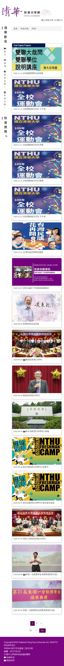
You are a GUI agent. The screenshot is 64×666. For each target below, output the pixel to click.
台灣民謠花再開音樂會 (33, 252)
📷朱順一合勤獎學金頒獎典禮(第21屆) (40, 574)
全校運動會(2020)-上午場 (34, 109)
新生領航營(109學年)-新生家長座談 (39, 503)
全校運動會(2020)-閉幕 (33, 145)
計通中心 (59, 20)
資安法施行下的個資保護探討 (36, 288)
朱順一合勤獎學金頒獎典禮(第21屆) (39, 610)
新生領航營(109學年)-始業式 (36, 467)
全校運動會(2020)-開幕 (33, 181)
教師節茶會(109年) (31, 395)
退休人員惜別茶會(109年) (34, 539)
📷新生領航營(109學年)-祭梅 (36, 431)
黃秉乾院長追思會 (31, 324)
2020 (34, 29)
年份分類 (24, 29)
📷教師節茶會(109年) (32, 360)
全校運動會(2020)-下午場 (34, 216)
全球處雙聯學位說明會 (33, 73)
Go (42, 630)
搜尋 (6, 136)
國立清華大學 (47, 20)
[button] (5, 79)
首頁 (16, 29)
